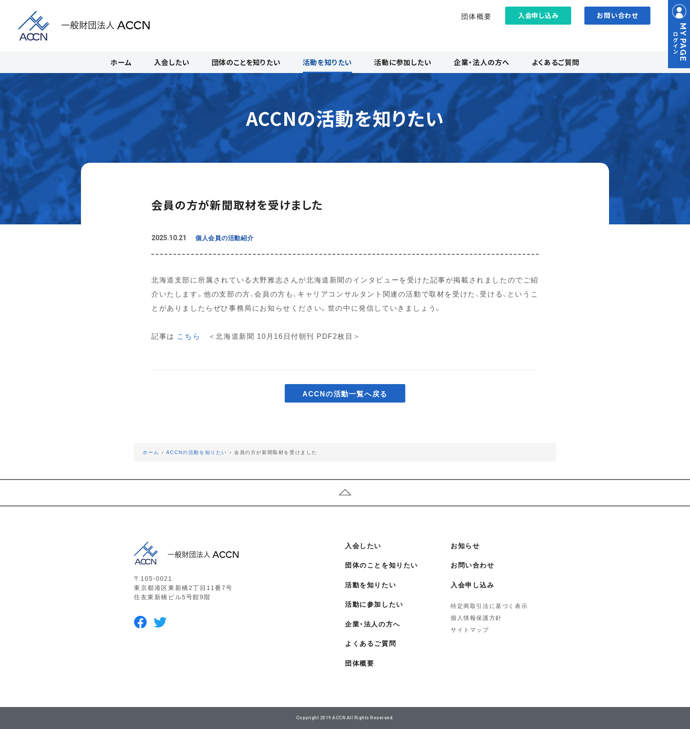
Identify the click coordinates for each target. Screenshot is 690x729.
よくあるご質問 (370, 643)
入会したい (363, 545)
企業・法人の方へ (372, 624)
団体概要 (476, 16)
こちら (188, 335)
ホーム (151, 452)
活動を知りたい (370, 585)
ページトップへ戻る (345, 493)
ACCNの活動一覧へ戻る (344, 393)
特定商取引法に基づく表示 (489, 605)
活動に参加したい (374, 604)
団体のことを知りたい (381, 565)
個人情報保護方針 (476, 617)
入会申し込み (538, 15)
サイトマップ (470, 629)
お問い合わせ (617, 15)
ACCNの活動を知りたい (196, 452)
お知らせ (465, 545)
